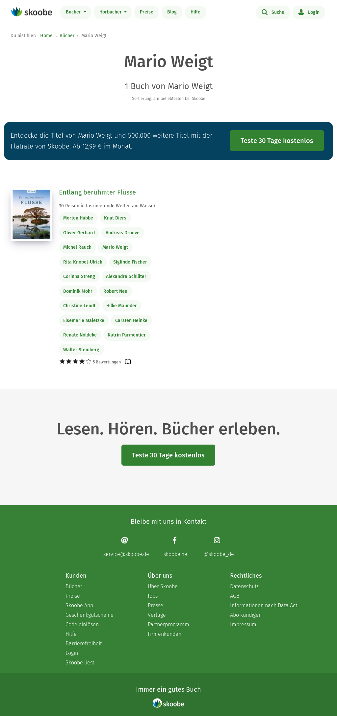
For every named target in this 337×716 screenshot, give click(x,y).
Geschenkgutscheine (89, 615)
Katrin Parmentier (127, 335)
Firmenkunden (164, 634)
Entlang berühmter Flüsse (97, 192)
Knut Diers (115, 218)
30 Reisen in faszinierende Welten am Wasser (107, 206)
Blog (172, 12)
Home (46, 35)
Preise (146, 12)
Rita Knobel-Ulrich (82, 262)
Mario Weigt (115, 247)
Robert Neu (115, 291)
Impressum (243, 624)
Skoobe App (79, 605)
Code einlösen (82, 624)
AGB (235, 596)
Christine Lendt (79, 306)
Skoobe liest (79, 662)
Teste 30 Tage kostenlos (277, 141)
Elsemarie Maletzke (83, 320)
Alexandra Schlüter (126, 276)
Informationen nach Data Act (263, 605)
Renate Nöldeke (80, 335)
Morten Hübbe (78, 218)
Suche (273, 12)
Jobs (153, 596)
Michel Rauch (77, 247)
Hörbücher (111, 12)
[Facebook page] (176, 547)
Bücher (74, 12)
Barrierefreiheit (83, 643)
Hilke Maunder (121, 306)
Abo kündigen (246, 615)
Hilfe (195, 12)
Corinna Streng (79, 276)
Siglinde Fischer (130, 262)
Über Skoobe (163, 586)
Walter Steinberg (81, 350)
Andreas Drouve (123, 233)
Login (309, 12)
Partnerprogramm (168, 624)
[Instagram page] (219, 547)
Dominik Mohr (77, 291)
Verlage (157, 615)
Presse (155, 605)
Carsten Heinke (131, 320)
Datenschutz (244, 586)
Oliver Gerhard (79, 233)
